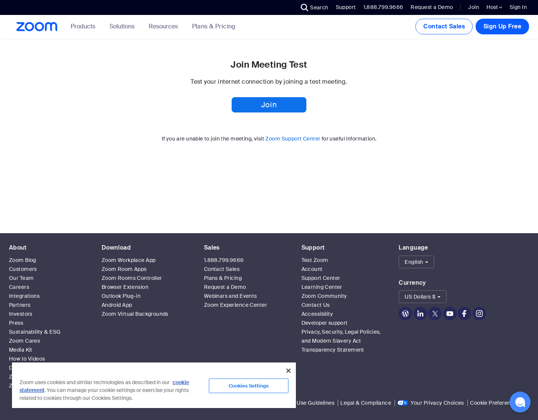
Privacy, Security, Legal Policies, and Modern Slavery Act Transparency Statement (341, 340)
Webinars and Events (230, 296)
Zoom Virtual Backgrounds (135, 314)
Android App (117, 305)
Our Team (21, 278)
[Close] (288, 370)
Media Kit (21, 349)
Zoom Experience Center (235, 305)
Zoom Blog (22, 260)
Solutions (123, 26)
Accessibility (317, 314)
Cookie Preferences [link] (495, 402)
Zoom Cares (24, 340)
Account (312, 269)
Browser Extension (125, 287)
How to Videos (27, 358)
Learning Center (322, 287)
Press (16, 322)
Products (84, 26)
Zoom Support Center (292, 138)
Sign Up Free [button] (502, 26)
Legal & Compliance (365, 402)
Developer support (325, 322)
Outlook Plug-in (121, 296)
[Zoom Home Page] (36, 26)
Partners (19, 305)
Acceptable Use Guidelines (301, 402)
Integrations (24, 296)
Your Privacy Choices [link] (437, 402)
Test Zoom (315, 260)
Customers (23, 269)
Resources (165, 26)
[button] (314, 7)
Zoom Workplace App (129, 260)
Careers (19, 287)
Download (116, 247)
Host (494, 7)
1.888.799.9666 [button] (384, 7)
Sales (212, 247)
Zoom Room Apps (124, 269)
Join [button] (269, 104)
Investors (21, 314)
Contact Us (316, 305)
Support (346, 7)
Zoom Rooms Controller (132, 278)
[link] (214, 26)
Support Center (321, 278)
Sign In (518, 7)
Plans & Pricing (214, 26)
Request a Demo (432, 7)
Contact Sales (443, 26)
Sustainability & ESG (35, 331)
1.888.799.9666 (224, 260)
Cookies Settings (249, 386)
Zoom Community (324, 296)
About (18, 247)
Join (473, 7)
